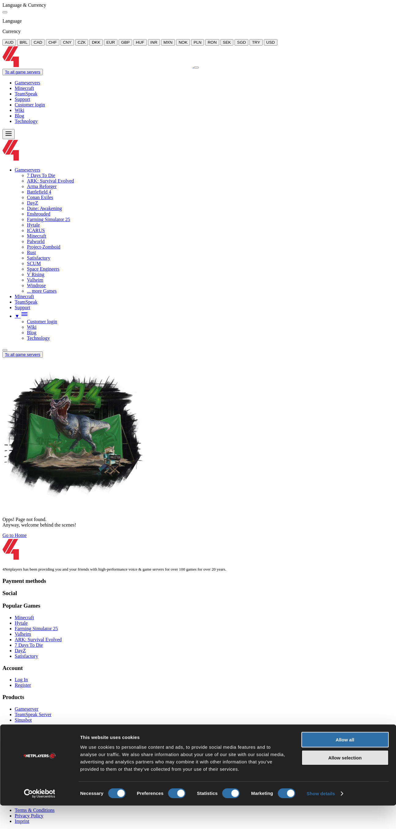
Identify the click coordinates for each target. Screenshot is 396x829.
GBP (125, 42)
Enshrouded (38, 214)
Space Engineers (43, 269)
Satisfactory (38, 258)
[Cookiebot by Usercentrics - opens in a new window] (39, 817)
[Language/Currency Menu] (4, 350)
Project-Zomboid (43, 247)
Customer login (30, 104)
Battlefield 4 (39, 191)
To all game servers (22, 72)
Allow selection (344, 781)
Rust (31, 252)
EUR (110, 42)
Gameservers (27, 82)
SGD (241, 42)
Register (23, 685)
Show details (321, 817)
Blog (19, 115)
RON (212, 42)
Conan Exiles (40, 197)
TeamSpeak (26, 93)
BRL (24, 42)
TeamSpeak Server (33, 714)
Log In (21, 679)
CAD (38, 42)
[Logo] (98, 65)
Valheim (35, 280)
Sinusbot (23, 720)
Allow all (345, 763)
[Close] (4, 12)
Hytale (33, 225)
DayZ (32, 202)
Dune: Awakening (44, 208)
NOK (183, 42)
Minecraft (24, 88)
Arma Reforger (42, 186)
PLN (198, 42)
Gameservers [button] (27, 169)
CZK (82, 42)
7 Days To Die (41, 175)
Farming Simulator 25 (48, 219)
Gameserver (26, 709)
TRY (256, 42)
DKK (96, 42)
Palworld (36, 241)
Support (22, 99)
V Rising (35, 274)
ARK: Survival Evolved (50, 180)
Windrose (36, 285)
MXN (168, 42)
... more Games (42, 291)
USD (270, 42)
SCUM (34, 263)
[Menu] (8, 134)
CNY (67, 42)
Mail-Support (28, 743)
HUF (140, 42)
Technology (26, 121)
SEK (227, 42)
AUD (9, 42)
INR (153, 42)
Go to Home (14, 535)
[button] (21, 316)
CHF (52, 42)
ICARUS (36, 230)
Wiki (19, 110)
